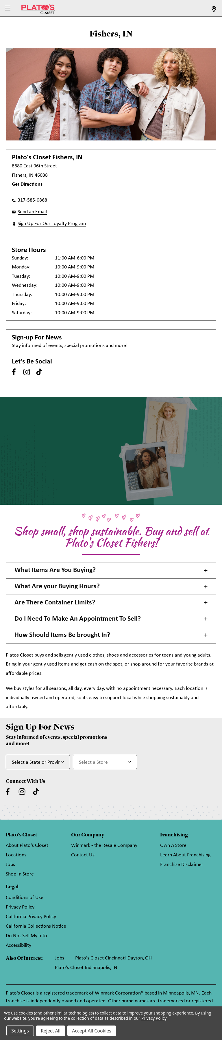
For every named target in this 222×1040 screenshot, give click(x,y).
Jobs (10, 864)
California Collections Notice (36, 926)
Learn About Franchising (185, 855)
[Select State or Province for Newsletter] (38, 762)
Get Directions (27, 184)
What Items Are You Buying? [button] (55, 570)
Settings (20, 1031)
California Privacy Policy (31, 917)
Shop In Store (20, 874)
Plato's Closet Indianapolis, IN (86, 967)
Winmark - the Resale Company (104, 845)
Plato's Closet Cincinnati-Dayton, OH (113, 958)
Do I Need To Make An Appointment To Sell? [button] (77, 618)
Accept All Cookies (91, 1031)
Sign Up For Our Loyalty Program (52, 223)
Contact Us (83, 855)
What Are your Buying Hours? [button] (57, 586)
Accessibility (18, 945)
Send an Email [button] (32, 212)
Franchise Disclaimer (181, 864)
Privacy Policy (20, 907)
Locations (16, 855)
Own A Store (173, 845)
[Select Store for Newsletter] (105, 762)
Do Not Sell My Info (26, 936)
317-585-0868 (32, 200)
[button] (8, 8)
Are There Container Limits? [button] (54, 602)
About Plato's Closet (27, 845)
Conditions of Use (24, 897)
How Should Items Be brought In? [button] (62, 635)
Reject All (50, 1031)
